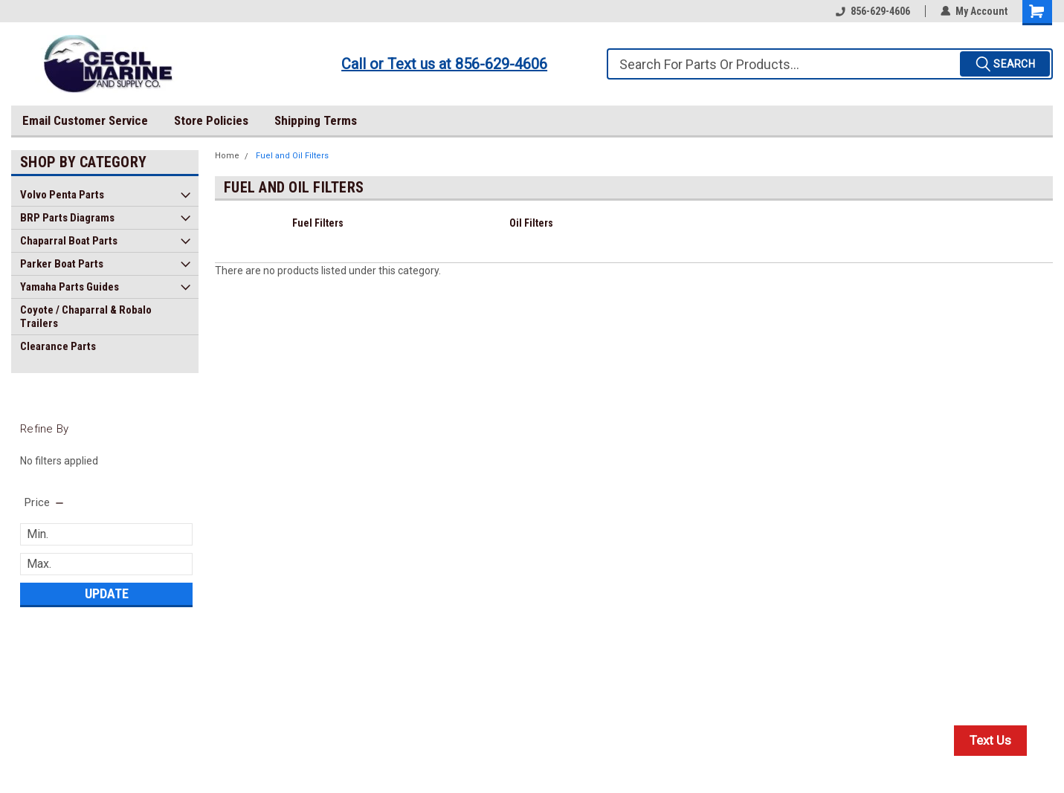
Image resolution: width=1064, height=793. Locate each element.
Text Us (990, 740)
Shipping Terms (315, 120)
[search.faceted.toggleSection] (45, 502)
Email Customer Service (85, 120)
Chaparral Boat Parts (68, 240)
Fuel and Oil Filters (292, 156)
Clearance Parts (58, 346)
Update (107, 593)
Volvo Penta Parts (62, 194)
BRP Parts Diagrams (67, 217)
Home (227, 156)
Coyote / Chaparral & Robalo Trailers (86, 316)
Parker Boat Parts (61, 264)
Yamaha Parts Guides (69, 287)
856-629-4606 (873, 11)
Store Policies (211, 120)
